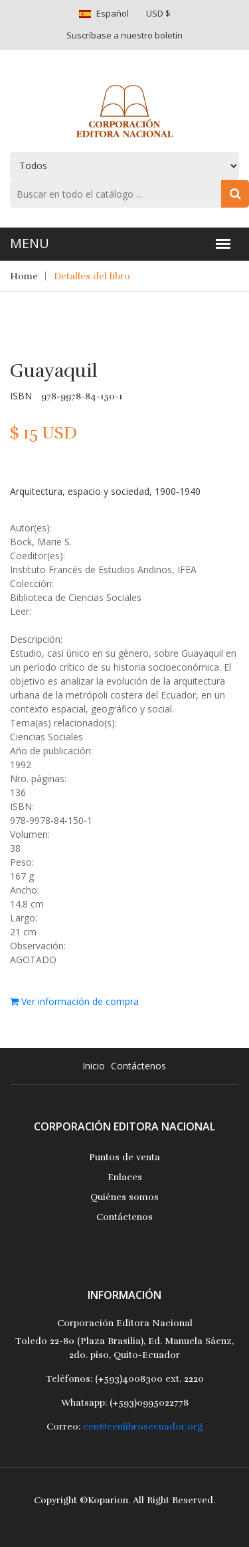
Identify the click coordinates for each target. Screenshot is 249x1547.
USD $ (158, 13)
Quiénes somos (124, 1197)
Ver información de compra (74, 1001)
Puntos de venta (124, 1157)
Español (112, 13)
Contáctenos (138, 1065)
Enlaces (125, 1177)
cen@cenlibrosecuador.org (143, 1426)
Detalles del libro (92, 276)
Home (24, 276)
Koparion (108, 1500)
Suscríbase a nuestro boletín (124, 35)
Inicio (93, 1065)
